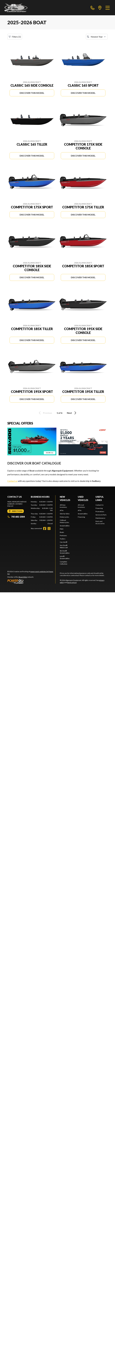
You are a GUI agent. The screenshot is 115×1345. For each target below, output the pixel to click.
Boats (62, 532)
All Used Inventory (81, 506)
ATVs (61, 510)
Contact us (12, 481)
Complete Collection (63, 563)
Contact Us (100, 505)
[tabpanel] (42, 513)
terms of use (72, 582)
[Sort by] (97, 37)
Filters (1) (15, 36)
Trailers (62, 539)
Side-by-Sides (65, 514)
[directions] (99, 7)
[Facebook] (44, 528)
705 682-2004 (16, 516)
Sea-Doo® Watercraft (64, 546)
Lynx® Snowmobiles (65, 557)
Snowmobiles (65, 526)
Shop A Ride (23, 577)
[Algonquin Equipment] (15, 7)
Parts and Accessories (100, 522)
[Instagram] (49, 528)
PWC (61, 529)
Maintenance (100, 518)
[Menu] (108, 7)
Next (72, 413)
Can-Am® (63, 542)
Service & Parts (101, 515)
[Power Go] (31, 581)
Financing (81, 517)
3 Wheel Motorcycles (64, 521)
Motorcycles (64, 517)
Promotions (100, 511)
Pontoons (63, 535)
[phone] (92, 7)
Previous (45, 413)
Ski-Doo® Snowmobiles (65, 552)
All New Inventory (63, 506)
